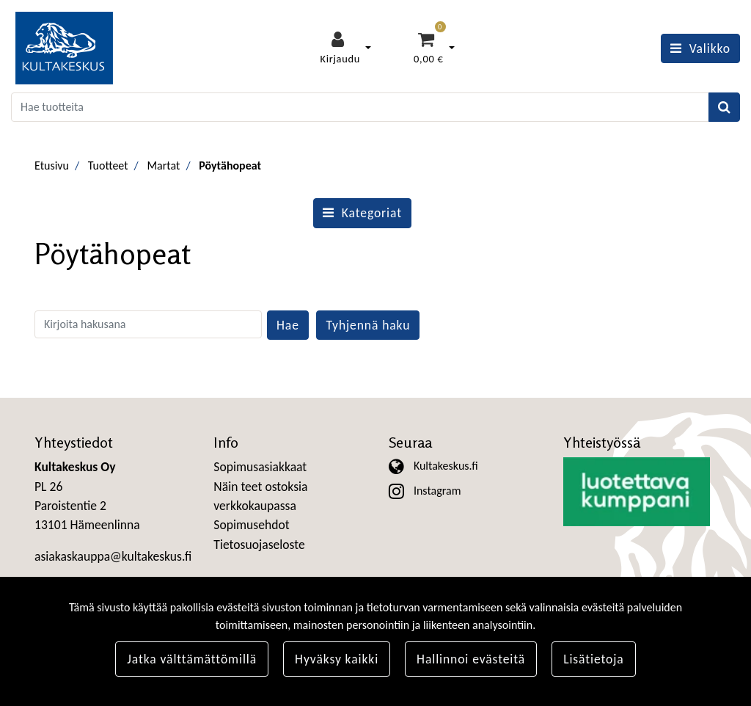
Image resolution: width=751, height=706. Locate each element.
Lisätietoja (593, 659)
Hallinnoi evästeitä (471, 659)
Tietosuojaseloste (258, 544)
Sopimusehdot (251, 525)
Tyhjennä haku (368, 325)
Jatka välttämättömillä (192, 659)
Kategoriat (362, 213)
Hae (287, 325)
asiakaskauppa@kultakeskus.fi (112, 556)
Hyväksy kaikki (336, 659)
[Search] (360, 107)
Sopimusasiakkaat (260, 467)
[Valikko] (700, 48)
